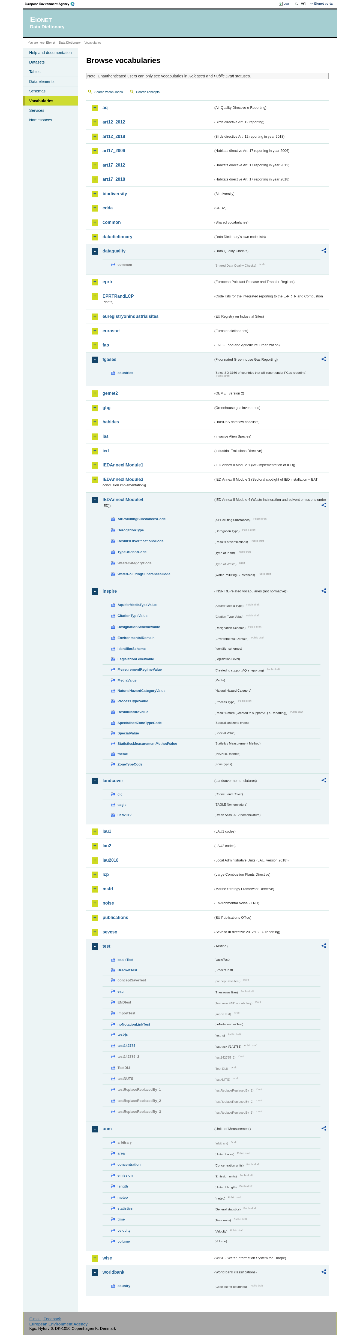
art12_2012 (114, 122)
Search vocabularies (108, 92)
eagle (122, 805)
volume (124, 1241)
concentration (129, 1164)
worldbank (113, 1272)
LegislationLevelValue (136, 659)
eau (121, 991)
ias (106, 436)
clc (120, 794)
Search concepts (148, 92)
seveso (110, 932)
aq (105, 107)
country (124, 1286)
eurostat (111, 331)
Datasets (37, 62)
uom (107, 1128)
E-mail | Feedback (45, 1319)
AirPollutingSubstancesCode (142, 519)
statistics (125, 1208)
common (112, 222)
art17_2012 (114, 165)
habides (111, 422)
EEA (51, 4)
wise (107, 1258)
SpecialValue (128, 733)
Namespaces (40, 120)
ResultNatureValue (133, 712)
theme (123, 754)
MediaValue (127, 680)
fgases (109, 359)
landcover (113, 780)
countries (125, 373)
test (106, 946)
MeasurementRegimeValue (140, 669)
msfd (108, 889)
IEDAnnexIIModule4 (123, 499)
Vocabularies (41, 101)
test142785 (126, 1046)
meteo (123, 1197)
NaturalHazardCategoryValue (142, 691)
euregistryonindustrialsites (130, 316)
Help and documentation (50, 52)
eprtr (107, 281)
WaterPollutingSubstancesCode (144, 574)
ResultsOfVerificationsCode (141, 541)
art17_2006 (114, 150)
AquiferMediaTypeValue (137, 605)
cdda (108, 208)
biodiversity (115, 193)
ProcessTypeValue (133, 701)
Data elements (42, 81)
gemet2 (110, 393)
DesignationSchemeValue (139, 627)
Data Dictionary (69, 42)
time (121, 1219)
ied (106, 450)
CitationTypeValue (133, 616)
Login (287, 3)
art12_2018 (114, 136)
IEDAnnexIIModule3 (123, 479)
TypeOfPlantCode (132, 552)
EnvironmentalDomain (136, 638)
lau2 (107, 845)
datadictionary (117, 236)
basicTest (125, 960)
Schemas (37, 91)
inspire (110, 591)
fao (106, 345)
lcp (106, 874)
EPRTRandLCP (118, 296)
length (123, 1186)
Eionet (50, 42)
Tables (35, 72)
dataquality (114, 251)
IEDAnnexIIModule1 (123, 465)
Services (36, 110)
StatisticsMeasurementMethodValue (147, 744)
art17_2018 (114, 179)
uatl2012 (124, 815)
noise (108, 903)
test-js (123, 1034)
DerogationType (131, 530)
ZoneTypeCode (130, 764)
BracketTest (127, 970)
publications (115, 917)
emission (125, 1175)
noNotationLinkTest (134, 1024)
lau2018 (111, 860)
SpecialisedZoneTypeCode (140, 723)
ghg (106, 407)
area (121, 1153)
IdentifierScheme (132, 649)
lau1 (107, 831)
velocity (124, 1230)
